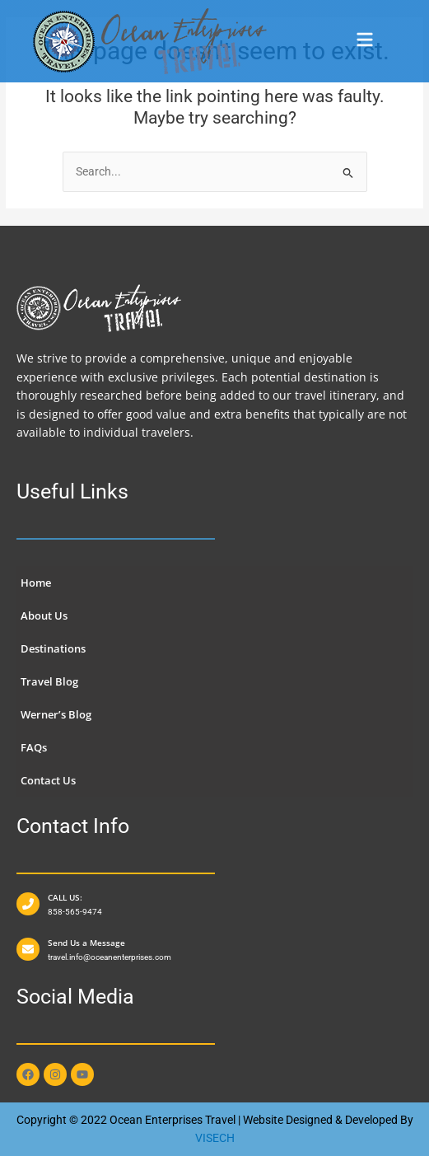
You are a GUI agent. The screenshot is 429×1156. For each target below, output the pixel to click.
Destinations (53, 648)
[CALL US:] (28, 903)
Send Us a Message (86, 942)
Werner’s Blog (56, 714)
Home (36, 582)
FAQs (34, 747)
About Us (44, 615)
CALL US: (65, 897)
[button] (365, 41)
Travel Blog (49, 681)
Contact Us (48, 780)
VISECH (215, 1137)
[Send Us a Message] (28, 949)
